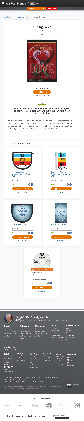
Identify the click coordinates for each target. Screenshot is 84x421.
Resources (21, 17)
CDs (28, 17)
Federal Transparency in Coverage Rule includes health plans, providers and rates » (22, 388)
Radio (7, 326)
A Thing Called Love (38, 17)
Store (13, 17)
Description (42, 103)
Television (25, 326)
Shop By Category (37, 9)
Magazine (40, 326)
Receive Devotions (62, 418)
